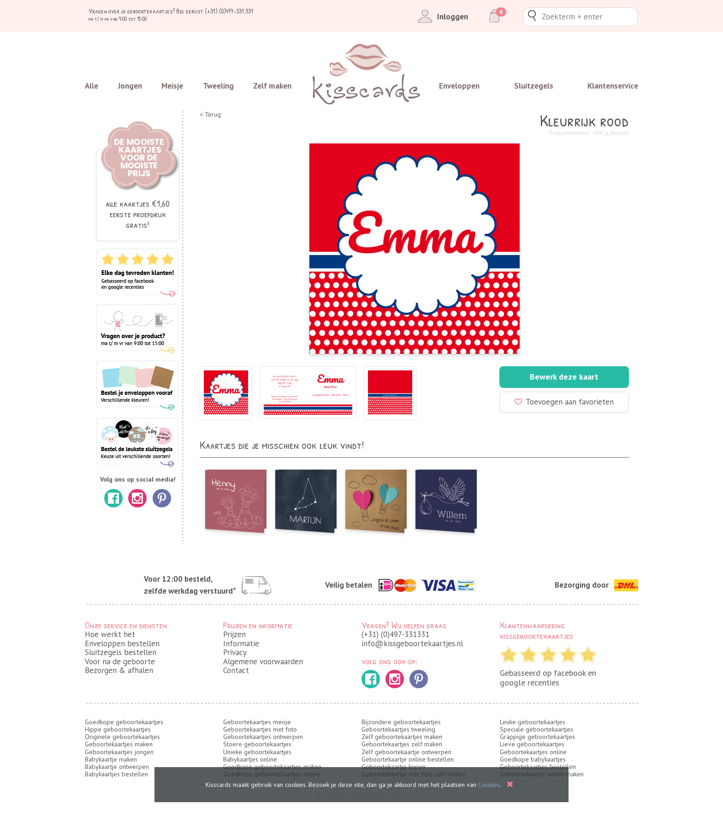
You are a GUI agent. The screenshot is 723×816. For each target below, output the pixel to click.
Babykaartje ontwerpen (117, 766)
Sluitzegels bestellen (120, 652)
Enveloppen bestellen (122, 643)
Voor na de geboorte (120, 661)
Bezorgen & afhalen (119, 670)
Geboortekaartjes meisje (257, 722)
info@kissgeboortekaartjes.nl (412, 643)
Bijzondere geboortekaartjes (401, 722)
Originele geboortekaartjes (122, 737)
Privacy (235, 652)
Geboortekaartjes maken (119, 744)
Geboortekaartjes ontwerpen (263, 737)
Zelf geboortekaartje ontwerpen (406, 752)
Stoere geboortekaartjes (257, 744)
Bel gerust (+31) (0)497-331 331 (214, 10)
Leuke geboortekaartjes (532, 722)
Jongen (130, 86)
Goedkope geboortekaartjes (124, 722)
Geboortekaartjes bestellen (538, 766)
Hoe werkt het (110, 634)
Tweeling (218, 86)
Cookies (489, 784)
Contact (236, 670)
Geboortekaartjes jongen (119, 752)
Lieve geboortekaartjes (532, 744)
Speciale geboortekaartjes (536, 729)
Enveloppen (459, 86)
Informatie (241, 643)
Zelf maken (272, 86)
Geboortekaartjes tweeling (398, 729)
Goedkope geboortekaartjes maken (272, 766)
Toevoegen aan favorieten (564, 402)
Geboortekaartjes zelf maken (402, 744)
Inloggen (441, 16)
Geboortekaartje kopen (394, 766)
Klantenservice (612, 86)
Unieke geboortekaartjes (257, 752)
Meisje (172, 86)
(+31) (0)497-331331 (395, 634)
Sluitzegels (533, 86)
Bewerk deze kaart (564, 376)
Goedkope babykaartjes (533, 759)
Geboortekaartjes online (533, 752)
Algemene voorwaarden (263, 661)
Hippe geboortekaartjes (118, 729)
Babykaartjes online (250, 759)
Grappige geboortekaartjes (537, 737)
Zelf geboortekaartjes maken (402, 737)
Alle (91, 86)
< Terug (210, 115)
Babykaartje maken (111, 759)
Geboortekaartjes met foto (260, 729)
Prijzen (234, 634)
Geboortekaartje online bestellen (408, 759)
